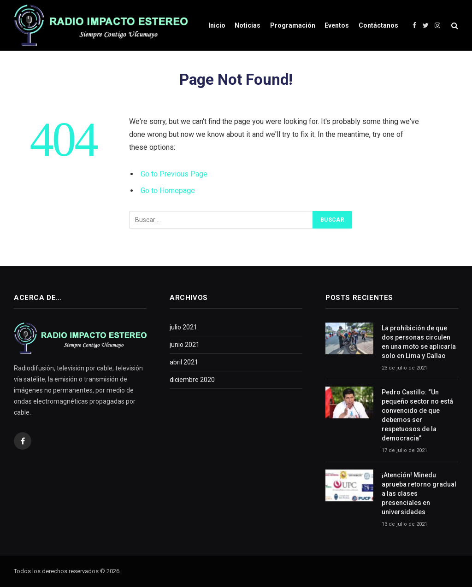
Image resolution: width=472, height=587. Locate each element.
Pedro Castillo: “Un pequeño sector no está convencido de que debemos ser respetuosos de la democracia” (417, 415)
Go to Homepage (168, 190)
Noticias (247, 25)
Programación (292, 25)
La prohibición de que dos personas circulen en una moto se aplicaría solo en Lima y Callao (419, 341)
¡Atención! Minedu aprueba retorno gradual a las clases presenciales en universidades (419, 493)
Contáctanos (378, 25)
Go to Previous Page (174, 174)
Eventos (336, 25)
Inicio (216, 25)
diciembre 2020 (192, 379)
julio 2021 (183, 327)
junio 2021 (185, 344)
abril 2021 (184, 362)
